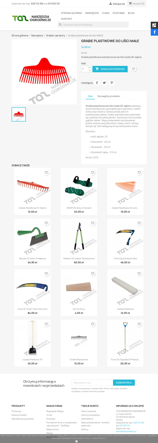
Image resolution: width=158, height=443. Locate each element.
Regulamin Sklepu (55, 411)
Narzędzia (92, 13)
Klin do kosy (79, 309)
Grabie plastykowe (79, 359)
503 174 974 (37, 3)
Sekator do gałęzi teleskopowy (79, 258)
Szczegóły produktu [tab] (108, 96)
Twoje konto (90, 406)
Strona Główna (71, 13)
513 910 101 (54, 3)
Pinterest (112, 83)
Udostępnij (97, 83)
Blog (131, 13)
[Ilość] (84, 69)
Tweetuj (104, 83)
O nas (105, 13)
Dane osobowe (88, 411)
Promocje (16, 411)
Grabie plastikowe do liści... (125, 208)
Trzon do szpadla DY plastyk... (125, 359)
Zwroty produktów (90, 415)
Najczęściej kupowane (23, 418)
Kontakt (66, 18)
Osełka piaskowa (125, 309)
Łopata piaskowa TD (32, 359)
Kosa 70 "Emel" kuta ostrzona (32, 309)
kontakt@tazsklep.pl (126, 431)
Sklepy (49, 433)
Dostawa (119, 13)
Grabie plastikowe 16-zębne (32, 208)
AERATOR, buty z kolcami (79, 208)
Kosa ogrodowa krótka (125, 258)
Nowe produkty (19, 415)
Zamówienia (87, 418)
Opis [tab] (90, 96)
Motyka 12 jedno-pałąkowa (32, 258)
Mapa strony (52, 429)
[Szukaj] (93, 25)
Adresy (84, 429)
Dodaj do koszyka (110, 69)
